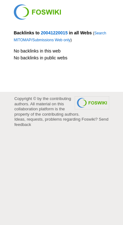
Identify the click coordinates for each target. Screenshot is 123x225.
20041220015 (54, 32)
